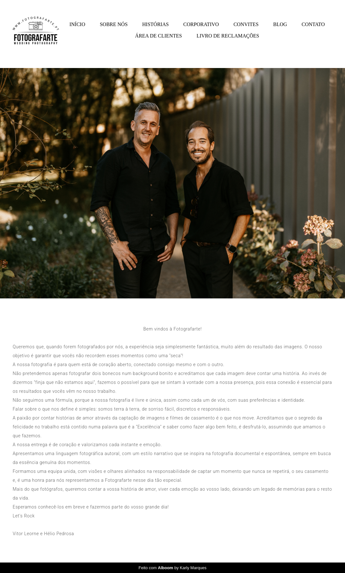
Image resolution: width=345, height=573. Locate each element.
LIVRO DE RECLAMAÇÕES (227, 35)
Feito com (173, 567)
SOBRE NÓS (114, 24)
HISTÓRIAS (155, 24)
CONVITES (246, 24)
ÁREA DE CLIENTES (158, 35)
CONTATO (313, 24)
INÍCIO (77, 24)
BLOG (280, 24)
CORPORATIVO (201, 24)
